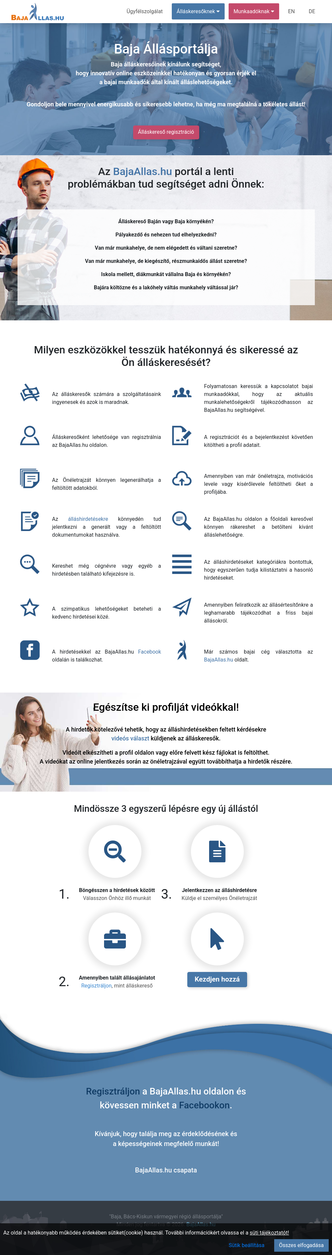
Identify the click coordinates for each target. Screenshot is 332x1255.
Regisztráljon (96, 986)
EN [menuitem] (291, 11)
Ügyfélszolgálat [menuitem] (145, 11)
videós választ (130, 738)
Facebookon (204, 1105)
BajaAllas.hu (142, 171)
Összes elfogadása (301, 1245)
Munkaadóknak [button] (254, 11)
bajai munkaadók (127, 82)
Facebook (149, 652)
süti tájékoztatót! (269, 1233)
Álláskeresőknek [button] (198, 11)
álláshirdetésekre (88, 519)
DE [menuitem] (312, 11)
